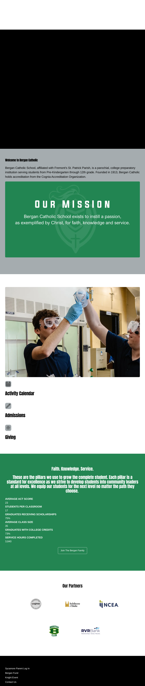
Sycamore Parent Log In (17, 675)
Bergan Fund (11, 679)
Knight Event (11, 684)
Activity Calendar (20, 393)
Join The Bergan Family (72, 550)
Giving (10, 437)
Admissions (16, 415)
